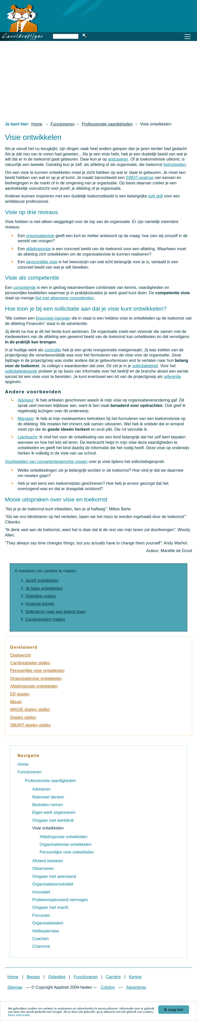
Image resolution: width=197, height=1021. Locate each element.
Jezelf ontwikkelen (42, 580)
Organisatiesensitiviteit (52, 884)
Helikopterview (45, 931)
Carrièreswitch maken (45, 619)
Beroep (33, 977)
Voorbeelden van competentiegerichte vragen (46, 461)
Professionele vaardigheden (107, 124)
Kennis (135, 977)
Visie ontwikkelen (48, 828)
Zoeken (84, 36)
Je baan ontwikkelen (44, 588)
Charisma (41, 946)
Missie (16, 702)
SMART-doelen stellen (30, 725)
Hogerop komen (40, 604)
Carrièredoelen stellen (30, 663)
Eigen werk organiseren (53, 812)
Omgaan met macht (50, 907)
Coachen (40, 938)
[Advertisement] (98, 81)
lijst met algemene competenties (64, 298)
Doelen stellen (23, 717)
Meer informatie (19, 1015)
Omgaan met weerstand (54, 876)
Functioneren (62, 124)
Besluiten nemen (47, 805)
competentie (24, 287)
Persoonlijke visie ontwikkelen (37, 670)
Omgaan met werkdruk (53, 820)
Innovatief (41, 892)
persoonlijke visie (41, 262)
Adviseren (41, 789)
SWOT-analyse (140, 177)
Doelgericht (20, 655)
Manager (26, 418)
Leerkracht (27, 437)
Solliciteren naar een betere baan (55, 611)
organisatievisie (40, 236)
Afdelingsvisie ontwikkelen (34, 686)
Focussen (41, 915)
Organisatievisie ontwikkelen (36, 678)
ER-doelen (19, 694)
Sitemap (15, 987)
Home (36, 124)
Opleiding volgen (40, 596)
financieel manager (53, 318)
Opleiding (57, 977)
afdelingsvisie (38, 249)
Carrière (113, 977)
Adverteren (136, 987)
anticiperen (118, 159)
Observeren (43, 868)
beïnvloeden (174, 164)
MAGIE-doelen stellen (30, 709)
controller (52, 350)
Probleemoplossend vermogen (60, 900)
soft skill (155, 196)
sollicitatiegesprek (21, 371)
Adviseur (26, 400)
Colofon (108, 987)
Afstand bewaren (47, 861)
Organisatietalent (47, 923)
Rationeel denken (48, 797)
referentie (172, 376)
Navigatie (28, 755)
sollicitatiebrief (145, 366)
